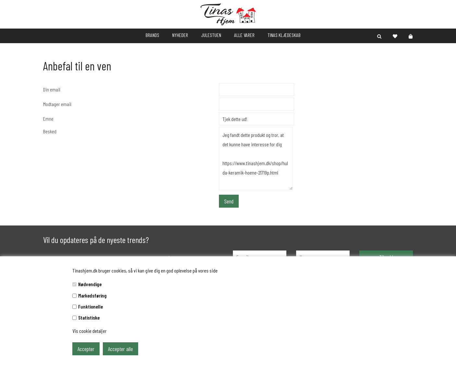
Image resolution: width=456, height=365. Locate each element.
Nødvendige (90, 284)
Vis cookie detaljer (89, 331)
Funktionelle (90, 306)
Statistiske (89, 317)
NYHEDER (180, 35)
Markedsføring (92, 295)
